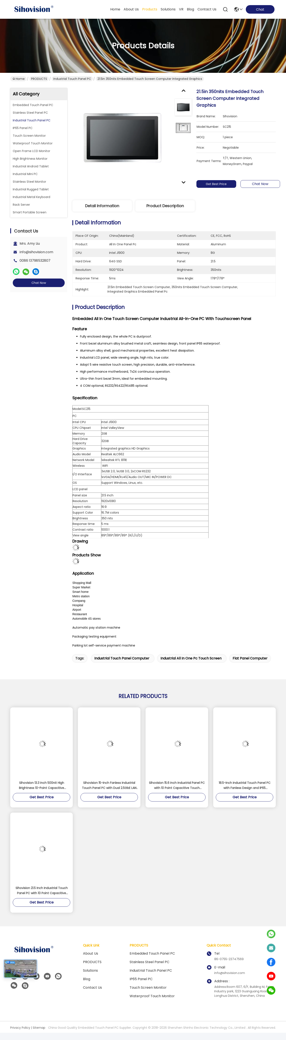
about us (131, 9)
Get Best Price (217, 183)
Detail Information (102, 205)
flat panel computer (250, 658)
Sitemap (39, 1028)
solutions (168, 9)
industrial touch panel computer (121, 658)
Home (115, 9)
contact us (206, 9)
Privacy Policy (20, 1028)
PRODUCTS (39, 79)
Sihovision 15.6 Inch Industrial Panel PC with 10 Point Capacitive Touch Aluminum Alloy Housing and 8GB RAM (177, 785)
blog (190, 9)
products (149, 9)
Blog (86, 979)
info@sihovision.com (36, 252)
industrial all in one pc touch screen (191, 658)
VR (181, 9)
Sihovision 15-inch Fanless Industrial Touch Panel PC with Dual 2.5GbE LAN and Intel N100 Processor (109, 785)
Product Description (165, 205)
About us (90, 953)
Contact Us (92, 987)
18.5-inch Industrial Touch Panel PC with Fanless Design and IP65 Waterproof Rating (244, 785)
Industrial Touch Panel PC (72, 79)
